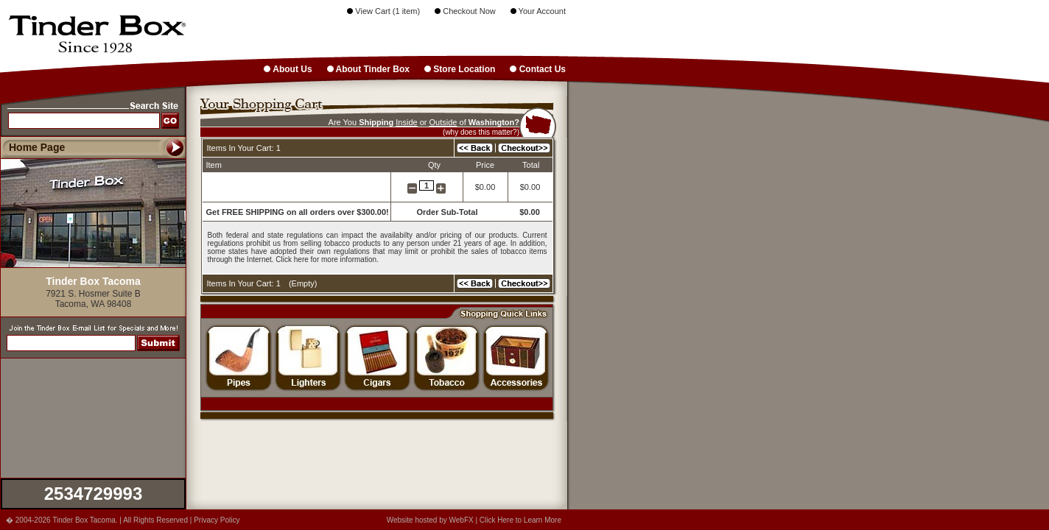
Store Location (459, 69)
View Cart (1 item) (383, 11)
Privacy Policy (216, 520)
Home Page (37, 147)
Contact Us (538, 69)
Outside (443, 122)
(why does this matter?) (481, 132)
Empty (303, 283)
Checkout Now (465, 11)
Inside (406, 122)
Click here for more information (326, 259)
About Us (288, 69)
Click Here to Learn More (520, 520)
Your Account (538, 11)
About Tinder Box (368, 69)
